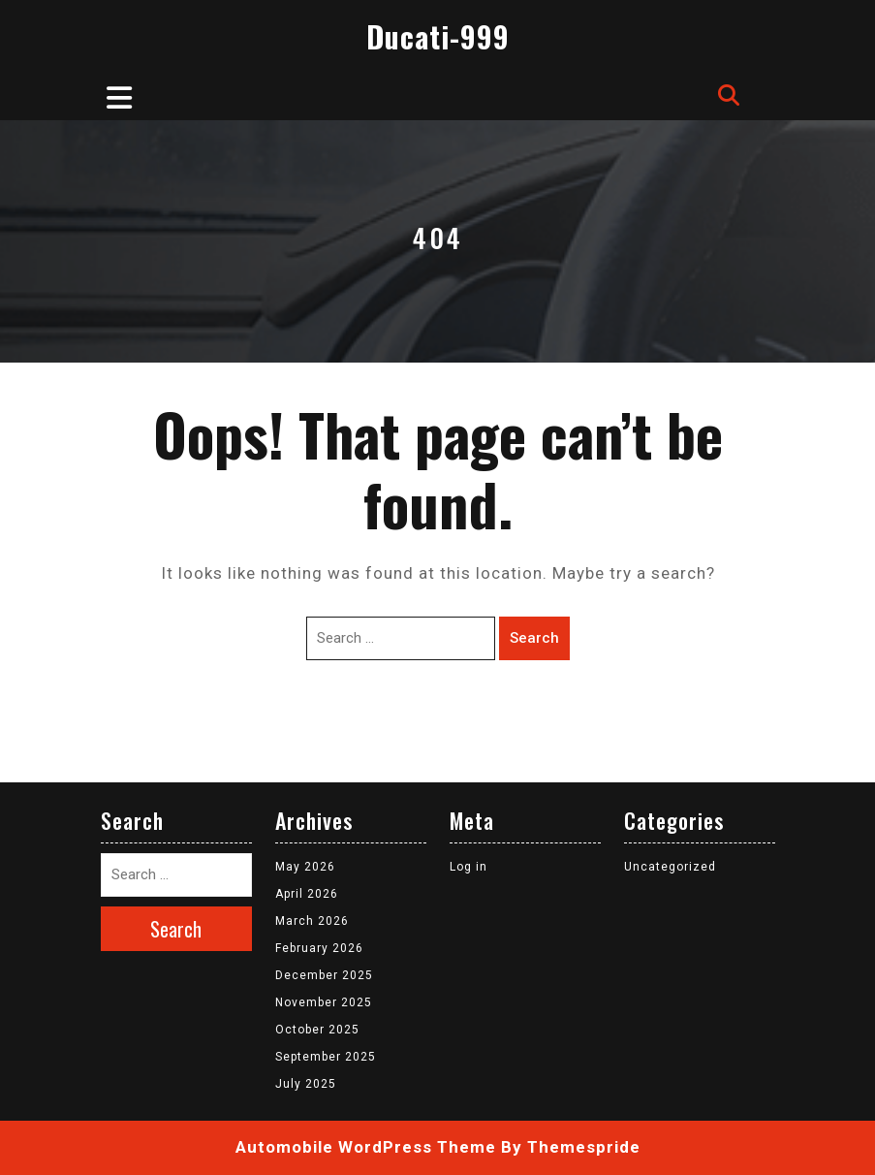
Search (534, 638)
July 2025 (305, 1084)
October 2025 (317, 1029)
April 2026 (306, 894)
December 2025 (324, 975)
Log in (468, 866)
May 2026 (305, 866)
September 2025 (325, 1057)
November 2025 (323, 1002)
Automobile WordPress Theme (365, 1147)
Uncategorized (670, 866)
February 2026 (319, 948)
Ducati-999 (438, 36)
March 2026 (312, 921)
